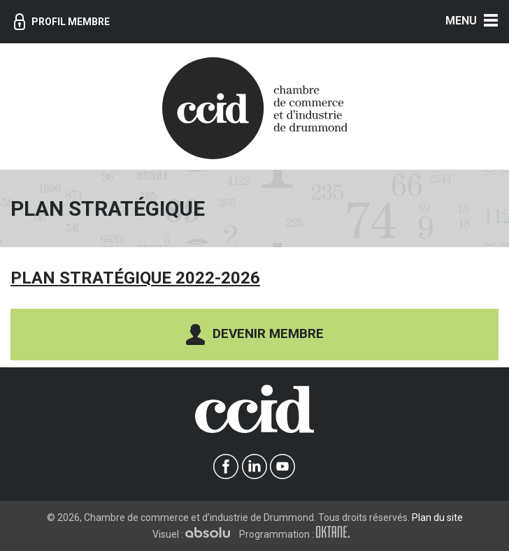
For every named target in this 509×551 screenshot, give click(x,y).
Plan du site (437, 517)
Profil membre (62, 21)
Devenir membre (255, 334)
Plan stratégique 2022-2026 (135, 278)
